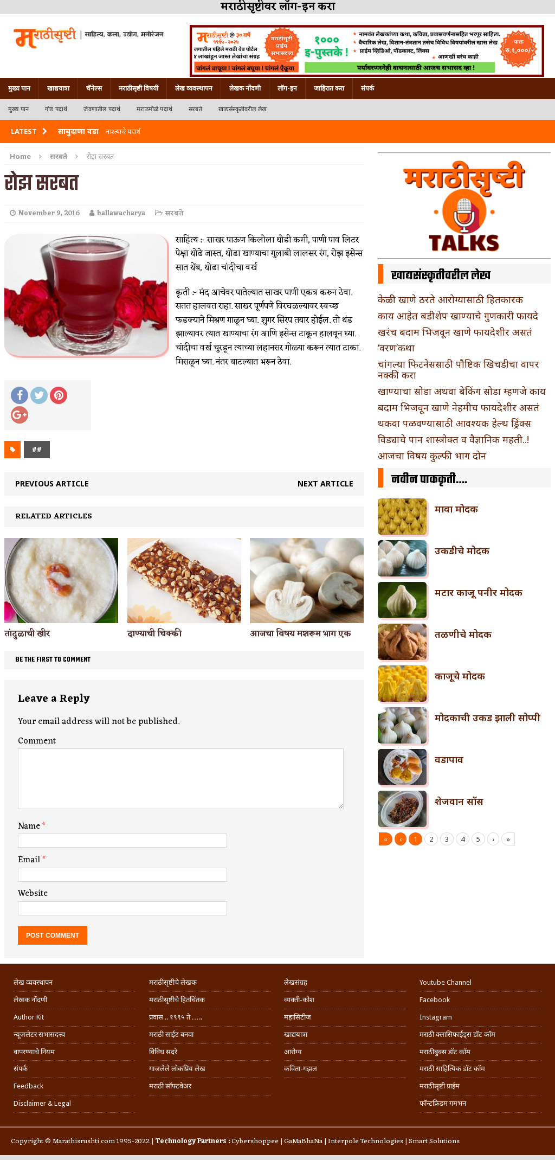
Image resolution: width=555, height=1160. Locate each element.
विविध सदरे (163, 1052)
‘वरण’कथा (396, 347)
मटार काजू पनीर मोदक (478, 592)
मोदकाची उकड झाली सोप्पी (487, 717)
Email (30, 860)
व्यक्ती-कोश (299, 1000)
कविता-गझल (300, 1069)
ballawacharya (121, 213)
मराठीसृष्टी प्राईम (440, 1086)
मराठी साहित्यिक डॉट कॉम (452, 1069)
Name (30, 826)
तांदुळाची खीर (27, 634)
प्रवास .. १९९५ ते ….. (175, 1017)
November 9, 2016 (49, 213)
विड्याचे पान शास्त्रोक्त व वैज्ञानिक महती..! (453, 439)
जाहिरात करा (329, 88)
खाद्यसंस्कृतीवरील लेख (242, 109)
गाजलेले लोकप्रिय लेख (177, 1069)
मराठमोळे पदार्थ (154, 109)
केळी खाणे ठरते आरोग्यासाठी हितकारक (450, 299)
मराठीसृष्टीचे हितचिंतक (177, 1000)
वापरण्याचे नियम (34, 1052)
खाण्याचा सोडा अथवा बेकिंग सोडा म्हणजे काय (462, 391)
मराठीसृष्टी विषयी (138, 88)
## (37, 449)
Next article (325, 483)
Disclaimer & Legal (42, 1103)
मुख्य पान (19, 88)
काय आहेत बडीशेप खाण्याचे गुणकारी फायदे (458, 315)
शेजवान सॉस (459, 800)
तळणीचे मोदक (463, 633)
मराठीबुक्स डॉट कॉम (445, 1052)
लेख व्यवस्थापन (193, 88)
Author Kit (29, 1017)
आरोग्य (293, 1052)
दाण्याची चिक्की (154, 634)
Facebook (435, 1000)
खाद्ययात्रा (58, 88)
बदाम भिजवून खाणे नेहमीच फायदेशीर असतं (458, 407)
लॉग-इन (287, 88)
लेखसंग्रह (295, 982)
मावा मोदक (456, 508)
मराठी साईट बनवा (171, 1034)
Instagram (436, 1017)
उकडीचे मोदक (462, 550)
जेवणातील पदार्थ (101, 109)
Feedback (28, 1086)
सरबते (195, 109)
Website (33, 893)
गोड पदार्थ (56, 109)
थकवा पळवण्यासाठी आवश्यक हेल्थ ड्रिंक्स (454, 423)
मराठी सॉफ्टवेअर (170, 1086)
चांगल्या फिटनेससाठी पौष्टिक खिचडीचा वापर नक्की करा (458, 369)
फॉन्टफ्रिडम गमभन (443, 1103)
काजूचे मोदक (460, 675)
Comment (37, 741)
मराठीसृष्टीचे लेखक (173, 982)
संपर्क (367, 88)
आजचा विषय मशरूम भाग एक (300, 634)
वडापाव (449, 759)
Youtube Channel (446, 982)
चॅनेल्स (94, 88)
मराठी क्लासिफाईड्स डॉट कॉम (457, 1034)
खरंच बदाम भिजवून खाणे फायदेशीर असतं (455, 331)
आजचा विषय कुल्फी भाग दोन (432, 455)
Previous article (52, 483)
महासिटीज (297, 1017)
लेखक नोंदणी (245, 88)
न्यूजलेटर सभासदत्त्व (39, 1034)
